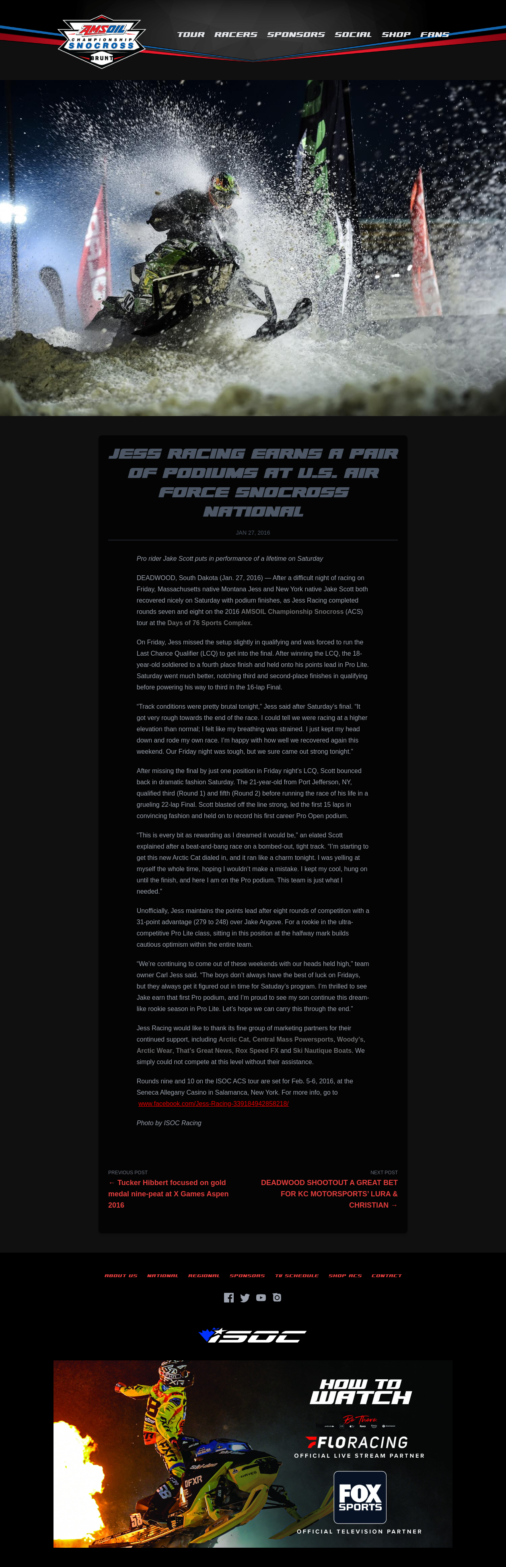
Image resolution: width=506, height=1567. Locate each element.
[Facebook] (229, 1297)
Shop (396, 35)
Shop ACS (345, 1275)
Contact (387, 1275)
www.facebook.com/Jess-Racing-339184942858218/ (213, 1103)
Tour (191, 35)
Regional (204, 1275)
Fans (434, 35)
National (163, 1275)
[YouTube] (261, 1297)
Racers (235, 35)
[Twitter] (245, 1297)
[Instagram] (277, 1297)
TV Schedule (297, 1275)
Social (353, 35)
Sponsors (296, 35)
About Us (121, 1275)
